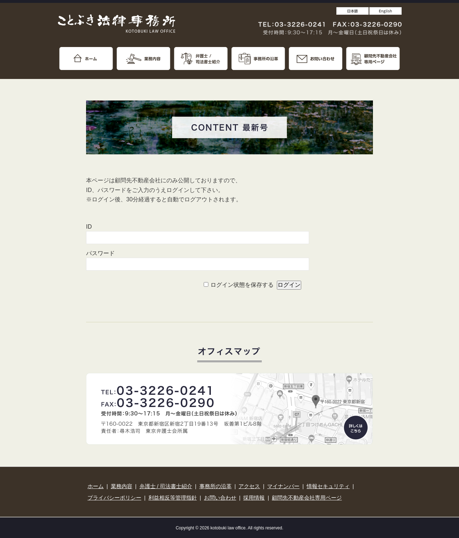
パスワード (100, 253)
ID (89, 227)
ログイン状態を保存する (242, 285)
